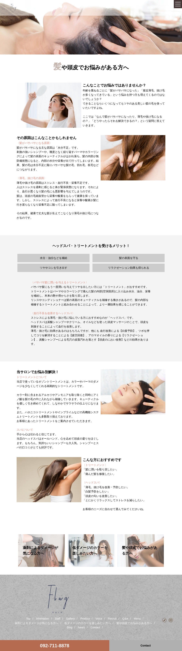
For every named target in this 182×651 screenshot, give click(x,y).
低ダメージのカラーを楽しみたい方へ (87, 623)
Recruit (112, 618)
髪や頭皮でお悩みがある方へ (134, 623)
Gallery (70, 618)
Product (85, 618)
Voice (99, 618)
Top (28, 618)
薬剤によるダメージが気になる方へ (36, 623)
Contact (95, 627)
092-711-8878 (54, 645)
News (81, 627)
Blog (69, 627)
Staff (57, 618)
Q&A (125, 618)
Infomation (42, 618)
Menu (137, 618)
